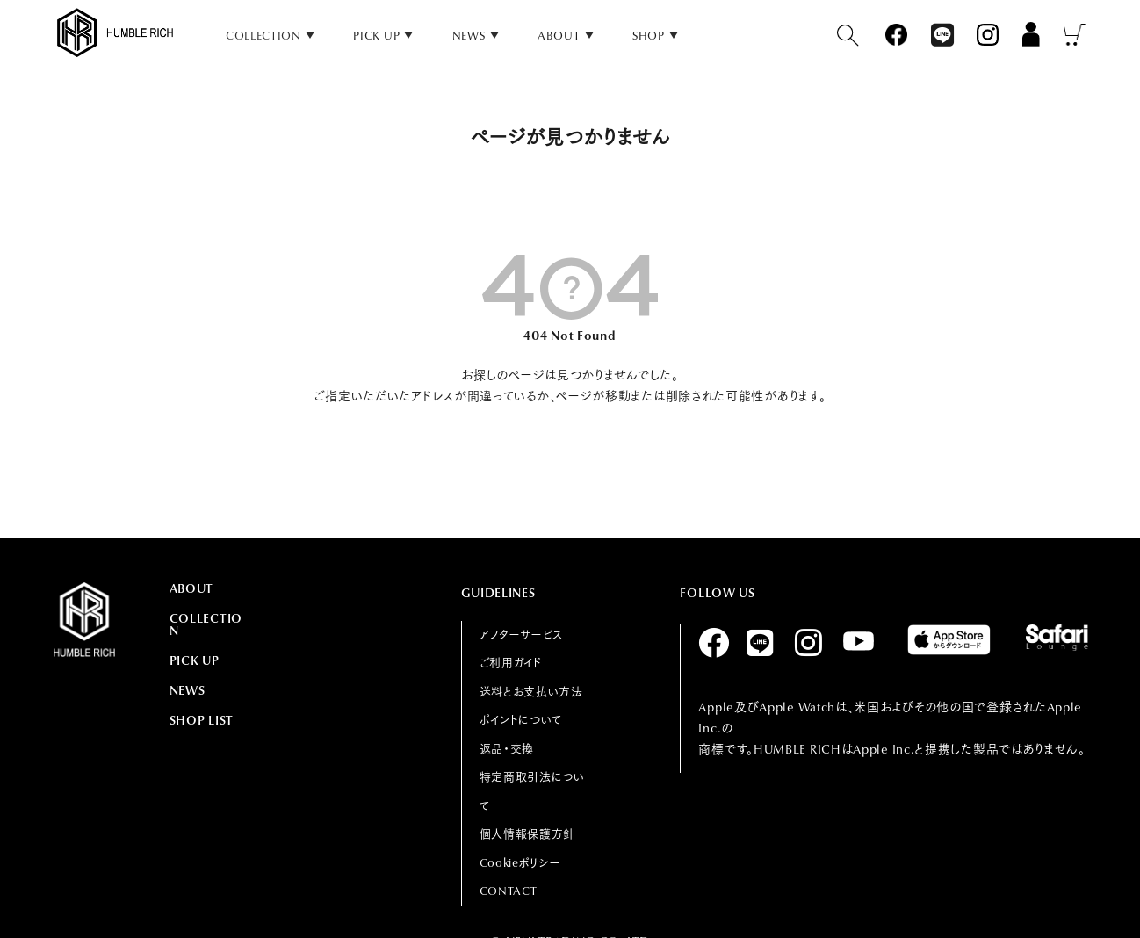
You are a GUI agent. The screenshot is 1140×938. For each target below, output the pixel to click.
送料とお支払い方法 (531, 691)
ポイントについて (521, 719)
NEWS (469, 35)
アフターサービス (522, 634)
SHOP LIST (202, 720)
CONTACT (509, 891)
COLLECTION (206, 624)
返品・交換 (507, 748)
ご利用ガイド (511, 662)
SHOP (648, 35)
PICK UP (376, 35)
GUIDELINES (498, 593)
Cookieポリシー (520, 862)
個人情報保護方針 (528, 833)
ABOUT (559, 35)
